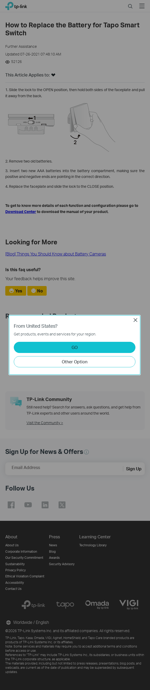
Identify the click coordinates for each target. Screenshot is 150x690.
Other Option (74, 361)
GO (75, 347)
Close (135, 320)
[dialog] (75, 345)
